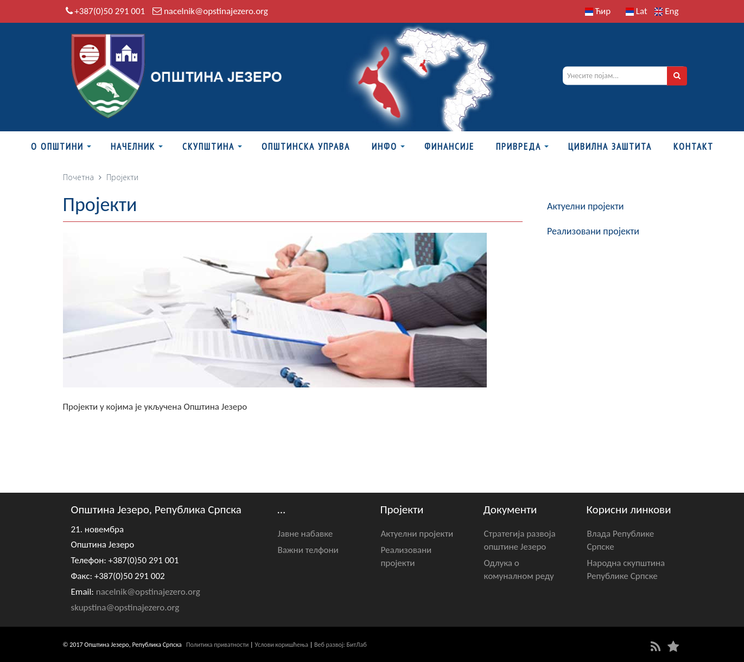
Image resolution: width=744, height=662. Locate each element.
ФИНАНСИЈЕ (449, 146)
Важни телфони (308, 550)
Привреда (518, 146)
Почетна (78, 177)
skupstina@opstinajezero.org (125, 607)
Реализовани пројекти (593, 231)
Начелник (133, 146)
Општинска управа (306, 146)
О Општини (57, 146)
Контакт (693, 146)
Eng (666, 11)
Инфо (384, 146)
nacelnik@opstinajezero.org (216, 11)
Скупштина (208, 146)
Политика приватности (217, 644)
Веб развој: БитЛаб (340, 644)
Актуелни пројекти (585, 206)
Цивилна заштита (610, 146)
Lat (636, 11)
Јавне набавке (305, 533)
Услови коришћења (281, 644)
